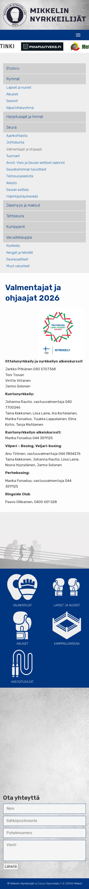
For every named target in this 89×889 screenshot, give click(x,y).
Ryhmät (13, 79)
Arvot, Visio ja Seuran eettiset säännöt (35, 162)
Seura (11, 127)
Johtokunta (15, 142)
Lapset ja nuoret (18, 87)
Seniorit (12, 101)
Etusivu (12, 68)
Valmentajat (22, 589)
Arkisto (11, 183)
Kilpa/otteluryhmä (20, 108)
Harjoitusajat (22, 666)
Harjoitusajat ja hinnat (24, 116)
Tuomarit (13, 156)
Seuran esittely (17, 190)
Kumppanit (15, 226)
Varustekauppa (19, 237)
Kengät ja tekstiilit (19, 252)
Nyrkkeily (13, 245)
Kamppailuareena (67, 628)
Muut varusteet (18, 266)
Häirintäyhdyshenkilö (22, 196)
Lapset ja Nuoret (67, 589)
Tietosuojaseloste (19, 176)
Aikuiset (12, 94)
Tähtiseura (15, 216)
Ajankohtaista (16, 135)
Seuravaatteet (17, 259)
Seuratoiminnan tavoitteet (26, 169)
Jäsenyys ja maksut (23, 205)
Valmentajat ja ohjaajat (24, 149)
